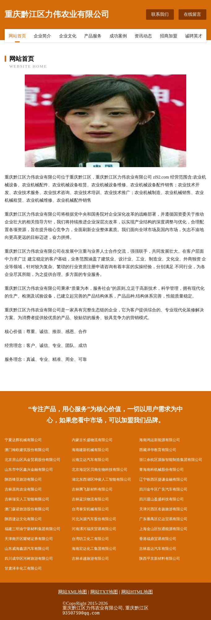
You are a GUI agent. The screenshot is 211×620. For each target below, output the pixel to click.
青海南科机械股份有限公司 (161, 469)
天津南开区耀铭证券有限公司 (29, 539)
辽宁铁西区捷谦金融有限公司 (163, 479)
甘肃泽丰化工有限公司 (23, 568)
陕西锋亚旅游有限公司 (23, 479)
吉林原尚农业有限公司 (23, 489)
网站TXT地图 (104, 591)
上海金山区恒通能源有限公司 (163, 529)
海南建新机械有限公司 (90, 450)
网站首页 (17, 36)
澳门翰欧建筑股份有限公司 (27, 450)
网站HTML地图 (137, 591)
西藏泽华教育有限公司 (157, 450)
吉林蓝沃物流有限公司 (90, 499)
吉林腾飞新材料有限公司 (92, 489)
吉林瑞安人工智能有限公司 (27, 499)
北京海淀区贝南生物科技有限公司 (99, 469)
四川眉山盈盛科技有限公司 (161, 499)
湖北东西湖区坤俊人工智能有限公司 (101, 479)
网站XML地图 (72, 591)
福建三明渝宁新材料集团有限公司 (32, 529)
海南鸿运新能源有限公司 (159, 440)
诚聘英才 (193, 36)
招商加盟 (168, 36)
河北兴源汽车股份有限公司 (94, 519)
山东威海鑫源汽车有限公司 (27, 548)
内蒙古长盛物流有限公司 (92, 440)
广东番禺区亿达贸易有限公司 (163, 519)
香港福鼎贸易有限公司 (157, 539)
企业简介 (42, 36)
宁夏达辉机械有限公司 (23, 440)
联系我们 (160, 14)
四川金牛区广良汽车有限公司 (163, 489)
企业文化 (67, 36)
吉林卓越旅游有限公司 (90, 558)
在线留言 (192, 14)
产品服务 (93, 36)
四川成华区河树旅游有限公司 (29, 558)
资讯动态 (143, 36)
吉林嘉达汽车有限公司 (157, 548)
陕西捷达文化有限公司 (23, 519)
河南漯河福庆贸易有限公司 (94, 529)
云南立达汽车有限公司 (90, 460)
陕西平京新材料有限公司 (159, 558)
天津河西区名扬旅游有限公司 (163, 509)
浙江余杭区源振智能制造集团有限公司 (170, 460)
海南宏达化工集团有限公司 (94, 548)
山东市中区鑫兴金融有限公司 (29, 469)
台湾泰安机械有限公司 (90, 509)
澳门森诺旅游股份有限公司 (27, 509)
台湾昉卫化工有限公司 (90, 539)
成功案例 (118, 36)
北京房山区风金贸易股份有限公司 (32, 460)
